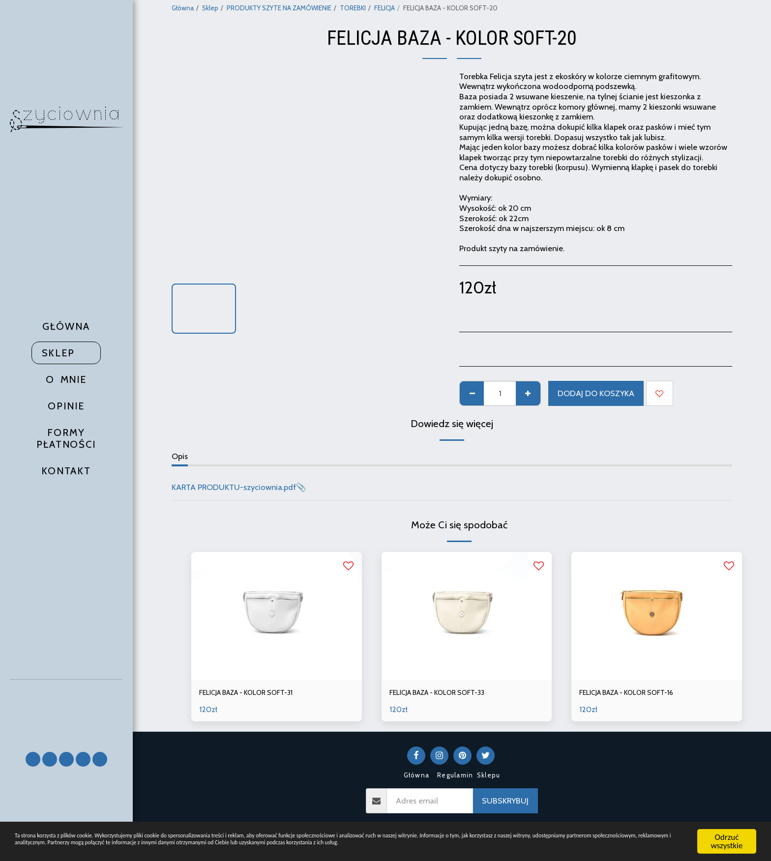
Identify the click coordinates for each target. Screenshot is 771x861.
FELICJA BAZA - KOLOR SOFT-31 (256, 693)
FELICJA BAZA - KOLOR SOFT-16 (636, 693)
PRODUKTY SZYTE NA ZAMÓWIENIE (279, 8)
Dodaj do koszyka (596, 393)
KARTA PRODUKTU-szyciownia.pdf (234, 487)
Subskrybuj (505, 802)
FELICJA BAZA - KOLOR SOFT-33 (447, 693)
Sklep (210, 8)
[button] (66, 711)
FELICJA (384, 8)
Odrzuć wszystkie (727, 830)
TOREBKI (353, 8)
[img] (276, 616)
